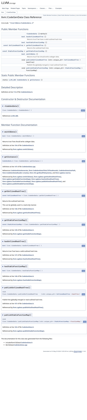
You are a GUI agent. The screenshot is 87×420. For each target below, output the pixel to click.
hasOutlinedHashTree (34, 37)
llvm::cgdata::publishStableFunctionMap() (18, 184)
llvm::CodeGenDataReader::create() (15, 173)
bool (23, 37)
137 (16, 255)
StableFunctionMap (15, 51)
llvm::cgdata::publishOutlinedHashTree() (47, 181)
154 (16, 145)
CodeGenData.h (26, 92)
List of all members (81, 15)
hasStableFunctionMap (35, 42)
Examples (59, 8)
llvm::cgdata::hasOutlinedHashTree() (45, 179)
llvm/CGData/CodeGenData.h (21, 23)
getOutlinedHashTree (34, 45)
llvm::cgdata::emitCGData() (23, 149)
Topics (24, 8)
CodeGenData (11, 12)
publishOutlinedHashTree (36, 60)
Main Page (5, 8)
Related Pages (15, 8)
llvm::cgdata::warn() (63, 173)
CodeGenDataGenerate (19, 170)
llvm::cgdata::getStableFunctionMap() (16, 179)
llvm (2, 12)
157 (16, 304)
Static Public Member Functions (66, 15)
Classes (43, 8)
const (5, 45)
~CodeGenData (31, 34)
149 (16, 230)
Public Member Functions (50, 15)
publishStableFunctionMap (37, 68)
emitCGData (30, 54)
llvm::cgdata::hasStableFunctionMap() (16, 181)
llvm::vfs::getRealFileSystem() (41, 173)
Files (51, 8)
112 (14, 92)
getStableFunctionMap (35, 51)
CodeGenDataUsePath (67, 170)
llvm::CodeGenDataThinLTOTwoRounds (43, 170)
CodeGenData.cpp (28, 167)
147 (16, 167)
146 (16, 209)
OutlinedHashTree (16, 45)
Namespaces (33, 8)
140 (16, 276)
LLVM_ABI (12, 80)
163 (16, 327)
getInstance (35, 80)
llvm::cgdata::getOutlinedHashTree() (47, 177)
